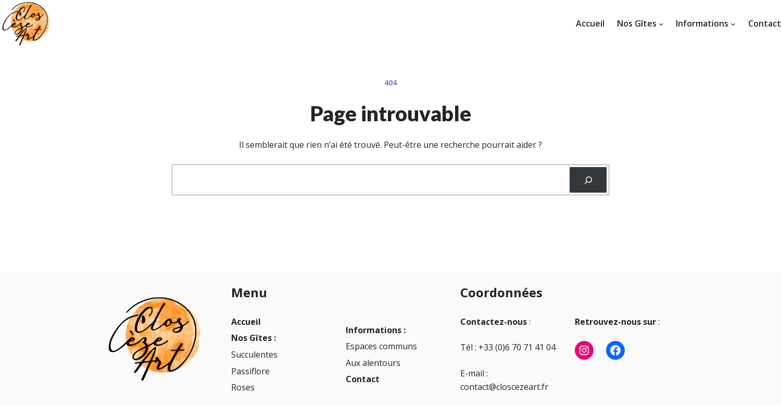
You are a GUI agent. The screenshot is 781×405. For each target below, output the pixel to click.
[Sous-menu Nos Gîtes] (661, 24)
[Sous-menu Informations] (733, 24)
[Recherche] (588, 180)
